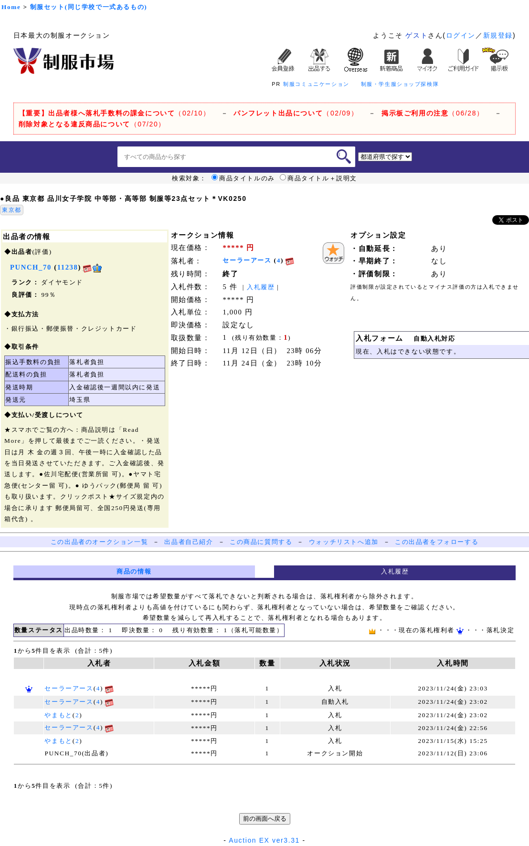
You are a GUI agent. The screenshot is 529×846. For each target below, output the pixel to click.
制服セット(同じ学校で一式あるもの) (89, 6)
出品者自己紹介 (188, 541)
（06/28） (432, 113)
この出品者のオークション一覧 (99, 541)
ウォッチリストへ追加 (344, 541)
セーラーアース (246, 260)
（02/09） (295, 113)
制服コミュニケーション (316, 84)
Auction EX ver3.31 (264, 840)
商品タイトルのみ (243, 178)
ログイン (461, 35)
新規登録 (498, 35)
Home (11, 6)
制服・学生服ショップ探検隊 (400, 84)
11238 (67, 267)
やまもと (58, 715)
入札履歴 (261, 287)
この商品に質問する (261, 541)
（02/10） (115, 113)
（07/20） (92, 124)
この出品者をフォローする (436, 541)
